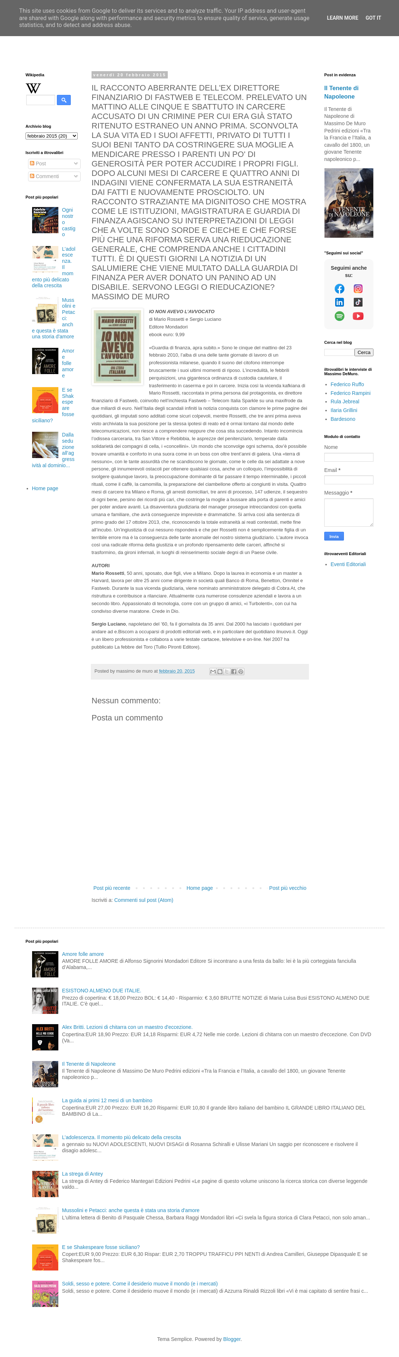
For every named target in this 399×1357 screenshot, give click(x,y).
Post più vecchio (287, 888)
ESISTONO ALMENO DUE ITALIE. (101, 990)
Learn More (342, 18)
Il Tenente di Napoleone (89, 1064)
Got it (373, 18)
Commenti (44, 176)
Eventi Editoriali (348, 564)
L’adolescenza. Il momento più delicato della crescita (121, 1137)
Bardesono (343, 419)
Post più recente (111, 888)
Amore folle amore (68, 363)
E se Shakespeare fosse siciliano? (101, 1247)
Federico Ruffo (347, 384)
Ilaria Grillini (344, 410)
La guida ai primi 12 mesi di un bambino (107, 1100)
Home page (199, 888)
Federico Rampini (351, 393)
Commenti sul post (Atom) (143, 900)
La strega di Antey (82, 1174)
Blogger (231, 1339)
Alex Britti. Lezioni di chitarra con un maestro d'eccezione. (127, 1027)
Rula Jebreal (345, 401)
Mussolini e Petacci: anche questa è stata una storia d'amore (131, 1210)
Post (38, 163)
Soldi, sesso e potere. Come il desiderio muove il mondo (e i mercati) (140, 1284)
